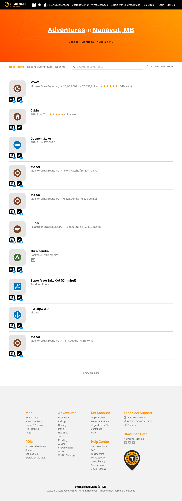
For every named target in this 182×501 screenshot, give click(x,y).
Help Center (100, 441)
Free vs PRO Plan (100, 421)
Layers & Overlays (34, 425)
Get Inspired (31, 454)
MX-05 (35, 195)
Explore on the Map (35, 458)
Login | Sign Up (98, 418)
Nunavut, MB (105, 42)
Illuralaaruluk (39, 251)
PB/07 (34, 223)
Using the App (98, 461)
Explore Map (31, 418)
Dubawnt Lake (40, 138)
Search (29, 450)
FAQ (93, 450)
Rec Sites (63, 433)
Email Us (130, 425)
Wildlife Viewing (66, 455)
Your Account (98, 458)
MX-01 (34, 82)
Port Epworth (39, 309)
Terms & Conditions (124, 491)
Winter (61, 451)
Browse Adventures (35, 446)
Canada (74, 42)
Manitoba (87, 42)
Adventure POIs (33, 421)
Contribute (96, 429)
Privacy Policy (106, 491)
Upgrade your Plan (100, 425)
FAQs (28, 433)
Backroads (63, 418)
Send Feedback (99, 446)
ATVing (61, 444)
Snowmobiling (65, 448)
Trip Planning (32, 429)
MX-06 (35, 167)
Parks (61, 429)
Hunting (62, 425)
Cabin (34, 110)
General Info (97, 465)
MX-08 (35, 337)
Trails (61, 436)
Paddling (62, 440)
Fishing (62, 421)
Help (93, 433)
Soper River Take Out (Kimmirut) (53, 280)
